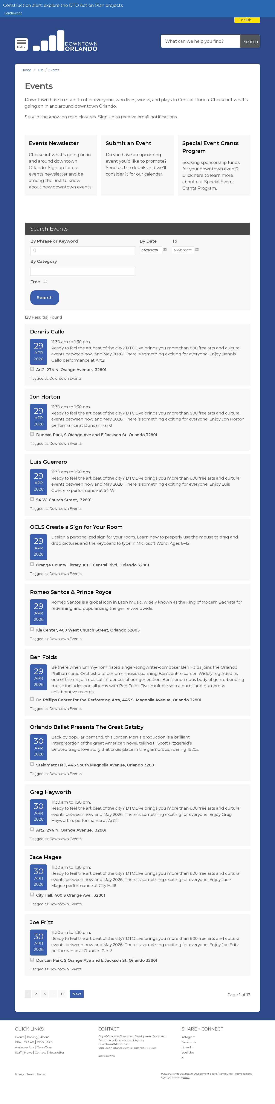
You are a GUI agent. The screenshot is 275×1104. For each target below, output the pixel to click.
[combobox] (247, 20)
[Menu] (21, 44)
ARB (50, 1042)
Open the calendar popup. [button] (164, 249)
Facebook (189, 1042)
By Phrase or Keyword (54, 241)
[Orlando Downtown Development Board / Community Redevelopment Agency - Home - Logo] (65, 41)
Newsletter (56, 1052)
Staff (18, 1052)
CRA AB (29, 1042)
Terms (30, 1074)
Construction (13, 13)
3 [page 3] (44, 994)
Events (19, 1037)
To (186, 241)
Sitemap (41, 1074)
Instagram (188, 1037)
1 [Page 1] (28, 994)
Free (35, 281)
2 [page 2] (36, 994)
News (28, 1052)
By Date (154, 241)
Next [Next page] (76, 994)
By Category (43, 261)
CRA (18, 1042)
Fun (41, 70)
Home (26, 70)
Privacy (19, 1074)
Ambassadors (24, 1047)
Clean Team (45, 1047)
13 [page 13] (62, 994)
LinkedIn (187, 1047)
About (44, 1037)
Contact (40, 1052)
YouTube (188, 1052)
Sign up (106, 116)
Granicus (186, 1078)
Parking (32, 1037)
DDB (40, 1042)
